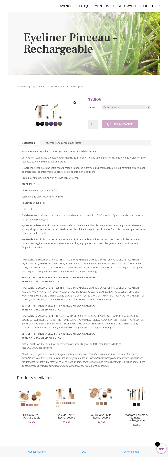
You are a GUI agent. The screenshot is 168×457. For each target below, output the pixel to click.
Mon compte (105, 6)
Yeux (48, 86)
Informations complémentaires (63, 142)
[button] (75, 103)
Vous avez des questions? (139, 6)
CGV (84, 451)
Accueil (20, 86)
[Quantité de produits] (93, 124)
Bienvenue (63, 6)
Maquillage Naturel (34, 86)
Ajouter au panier (120, 124)
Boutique (83, 6)
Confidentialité (131, 451)
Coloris (92, 107)
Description (28, 142)
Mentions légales (37, 451)
